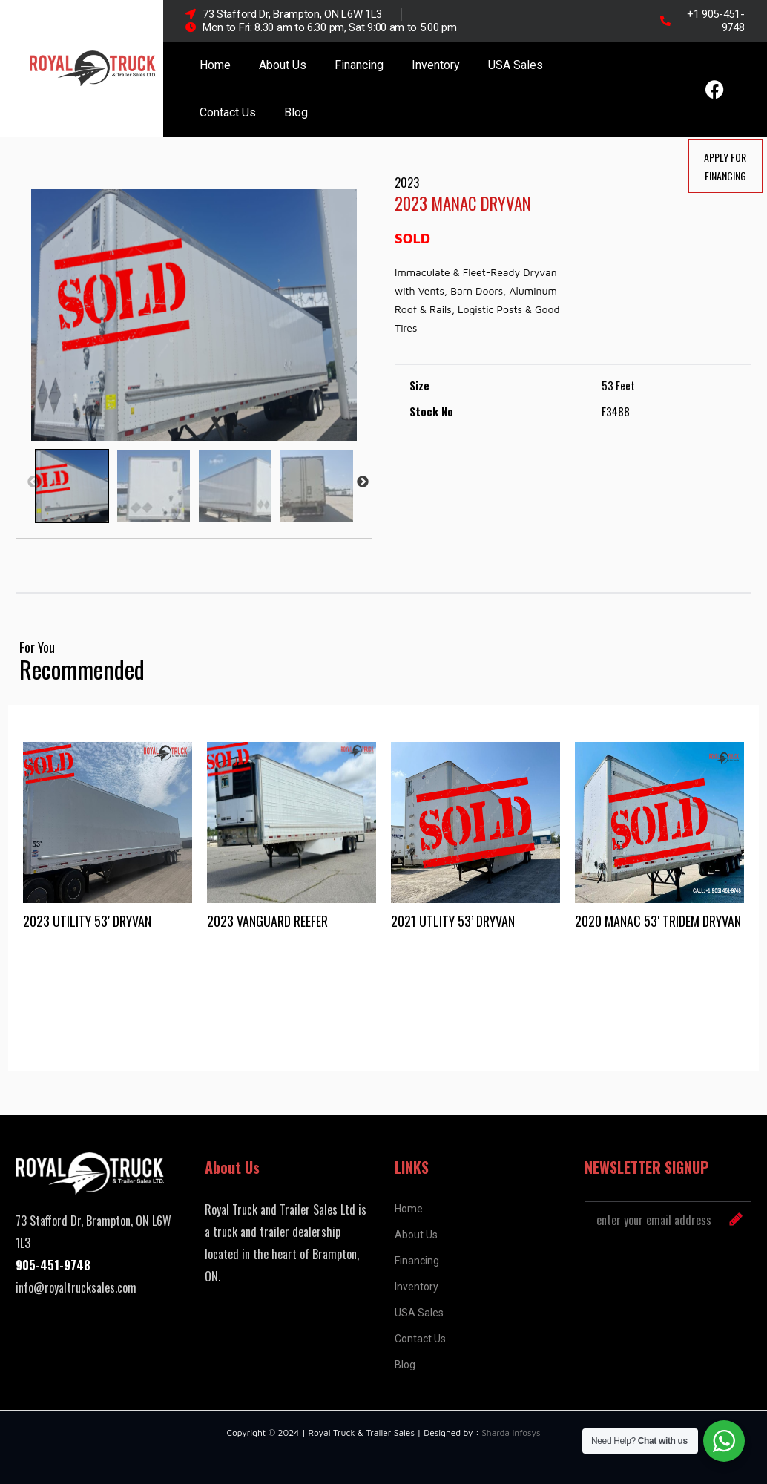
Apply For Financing (725, 166)
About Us (282, 65)
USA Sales (515, 65)
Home (215, 65)
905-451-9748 (53, 1265)
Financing (359, 65)
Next (362, 482)
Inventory (436, 65)
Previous (33, 482)
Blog (296, 112)
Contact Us (228, 112)
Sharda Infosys (510, 1432)
